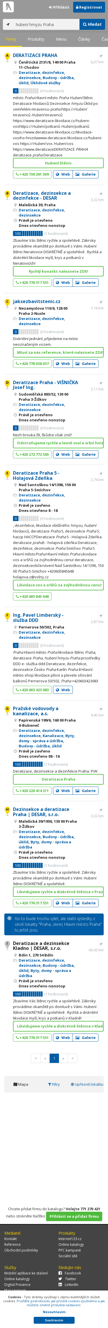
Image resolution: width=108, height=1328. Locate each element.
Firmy (11, 39)
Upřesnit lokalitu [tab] (87, 1084)
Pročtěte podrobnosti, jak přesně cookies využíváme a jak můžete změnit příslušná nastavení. (61, 1303)
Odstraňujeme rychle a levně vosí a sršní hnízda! (60, 442)
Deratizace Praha (58, 779)
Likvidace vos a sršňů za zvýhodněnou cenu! (59, 585)
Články (84, 39)
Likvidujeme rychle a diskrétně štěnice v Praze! (60, 891)
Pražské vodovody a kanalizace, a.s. (35, 711)
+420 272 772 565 (32, 454)
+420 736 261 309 (32, 174)
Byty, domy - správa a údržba (47, 738)
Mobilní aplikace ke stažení (26, 1273)
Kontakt (10, 1238)
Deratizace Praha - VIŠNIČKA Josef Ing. (45, 385)
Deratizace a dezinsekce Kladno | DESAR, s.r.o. (41, 946)
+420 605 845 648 (32, 596)
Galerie (85, 174)
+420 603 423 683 (32, 689)
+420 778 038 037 (32, 363)
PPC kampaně (69, 1250)
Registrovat (89, 7)
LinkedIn (68, 1284)
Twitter (67, 1278)
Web (63, 174)
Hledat (92, 24)
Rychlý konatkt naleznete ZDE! (58, 271)
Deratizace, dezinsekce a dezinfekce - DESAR (42, 195)
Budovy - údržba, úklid (40, 746)
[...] (46, 24)
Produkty (36, 39)
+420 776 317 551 (32, 282)
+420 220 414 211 (32, 790)
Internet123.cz (70, 1238)
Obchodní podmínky (21, 1250)
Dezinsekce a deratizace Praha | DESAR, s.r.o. (41, 812)
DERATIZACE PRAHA (35, 55)
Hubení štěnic (58, 163)
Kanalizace (53, 735)
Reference (12, 1244)
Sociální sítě (67, 1256)
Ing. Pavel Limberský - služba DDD (38, 617)
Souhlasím (54, 1320)
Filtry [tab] (54, 1084)
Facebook (69, 1273)
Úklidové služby (45, 82)
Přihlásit (59, 7)
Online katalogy (71, 1244)
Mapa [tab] (21, 1084)
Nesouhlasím (54, 1312)
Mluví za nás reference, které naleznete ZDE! (60, 352)
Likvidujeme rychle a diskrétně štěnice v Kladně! (60, 1026)
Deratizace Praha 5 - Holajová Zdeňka (36, 475)
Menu (61, 39)
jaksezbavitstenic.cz (36, 301)
